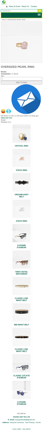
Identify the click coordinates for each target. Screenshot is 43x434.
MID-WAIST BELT (21, 325)
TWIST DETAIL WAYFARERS (21, 273)
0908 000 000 (6, 118)
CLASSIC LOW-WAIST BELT (21, 299)
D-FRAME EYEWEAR (21, 246)
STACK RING (21, 170)
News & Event (14, 6)
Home (4, 20)
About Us (25, 6)
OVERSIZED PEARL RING (17, 20)
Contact (34, 6)
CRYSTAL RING (21, 146)
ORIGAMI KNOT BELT (21, 196)
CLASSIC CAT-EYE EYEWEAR (21, 377)
